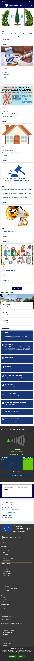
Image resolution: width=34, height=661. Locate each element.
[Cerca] (31, 5)
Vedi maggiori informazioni (17, 475)
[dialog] (17, 654)
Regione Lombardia (5, 1)
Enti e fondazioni (6, 554)
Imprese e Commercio (7, 571)
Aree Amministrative (7, 550)
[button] (17, 659)
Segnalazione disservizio (7, 632)
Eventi (4, 608)
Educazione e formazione (10, 581)
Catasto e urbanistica (7, 573)
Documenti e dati (6, 560)
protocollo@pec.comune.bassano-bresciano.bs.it (13, 623)
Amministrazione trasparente (9, 641)
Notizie (4, 597)
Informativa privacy (7, 643)
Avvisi (5, 30)
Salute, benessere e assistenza (11, 588)
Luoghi (4, 606)
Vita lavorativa (6, 569)
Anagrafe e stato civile (7, 566)
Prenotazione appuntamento (8, 630)
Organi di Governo (6, 549)
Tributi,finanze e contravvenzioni (11, 584)
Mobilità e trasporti (6, 575)
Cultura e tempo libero (7, 567)
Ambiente (7, 586)
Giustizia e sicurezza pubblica (10, 583)
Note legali (5, 645)
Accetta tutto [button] (12, 656)
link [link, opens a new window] (28, 653)
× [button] (32, 648)
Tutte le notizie (17, 288)
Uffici (4, 552)
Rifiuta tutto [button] (22, 656)
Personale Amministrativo (8, 558)
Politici (4, 556)
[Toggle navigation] (2, 5)
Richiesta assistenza (7, 636)
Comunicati (5, 599)
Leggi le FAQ (5, 634)
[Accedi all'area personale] (29, 1)
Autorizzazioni (7, 590)
